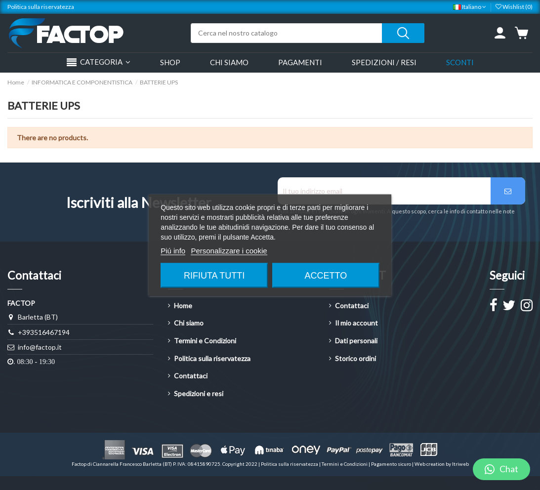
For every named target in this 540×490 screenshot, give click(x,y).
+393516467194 (44, 332)
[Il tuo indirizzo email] (384, 190)
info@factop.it (40, 347)
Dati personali (356, 340)
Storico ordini (355, 358)
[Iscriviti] (508, 190)
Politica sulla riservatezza (40, 6)
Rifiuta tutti (214, 276)
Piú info (173, 250)
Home (183, 305)
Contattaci (191, 375)
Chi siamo (189, 323)
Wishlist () (514, 6)
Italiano (469, 6)
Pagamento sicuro (391, 464)
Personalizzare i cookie (229, 250)
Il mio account (356, 323)
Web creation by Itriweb (442, 464)
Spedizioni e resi (198, 393)
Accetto (326, 276)
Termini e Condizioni (205, 340)
